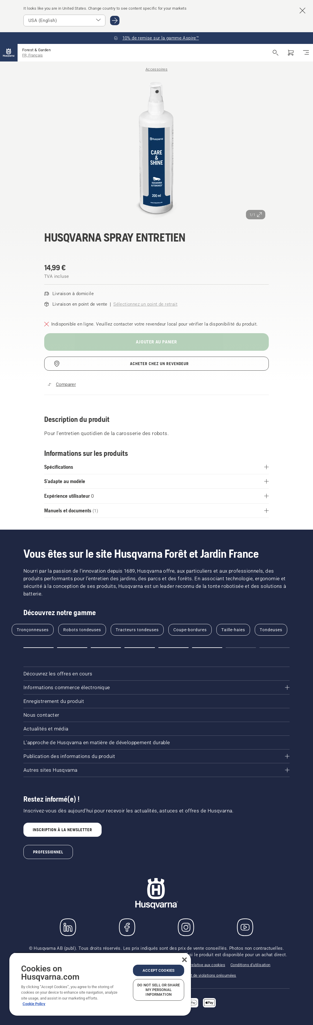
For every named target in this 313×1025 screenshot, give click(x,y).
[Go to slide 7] (241, 647)
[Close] (184, 959)
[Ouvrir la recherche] (275, 53)
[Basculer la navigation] (306, 53)
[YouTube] (245, 927)
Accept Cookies (159, 970)
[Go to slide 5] (173, 647)
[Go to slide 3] (106, 647)
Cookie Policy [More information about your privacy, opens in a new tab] (34, 1004)
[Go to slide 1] (38, 647)
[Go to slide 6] (207, 647)
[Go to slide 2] (72, 647)
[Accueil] (9, 52)
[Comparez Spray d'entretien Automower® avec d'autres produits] (61, 384)
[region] (100, 984)
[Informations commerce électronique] (156, 687)
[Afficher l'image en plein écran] (156, 148)
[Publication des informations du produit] (156, 756)
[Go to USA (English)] (114, 20)
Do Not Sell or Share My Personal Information (158, 990)
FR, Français (32, 55)
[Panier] (291, 53)
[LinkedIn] (68, 927)
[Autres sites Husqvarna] (156, 770)
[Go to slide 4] (139, 647)
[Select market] (64, 20)
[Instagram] (186, 927)
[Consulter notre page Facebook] (127, 927)
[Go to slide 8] (274, 647)
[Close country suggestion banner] (302, 10)
